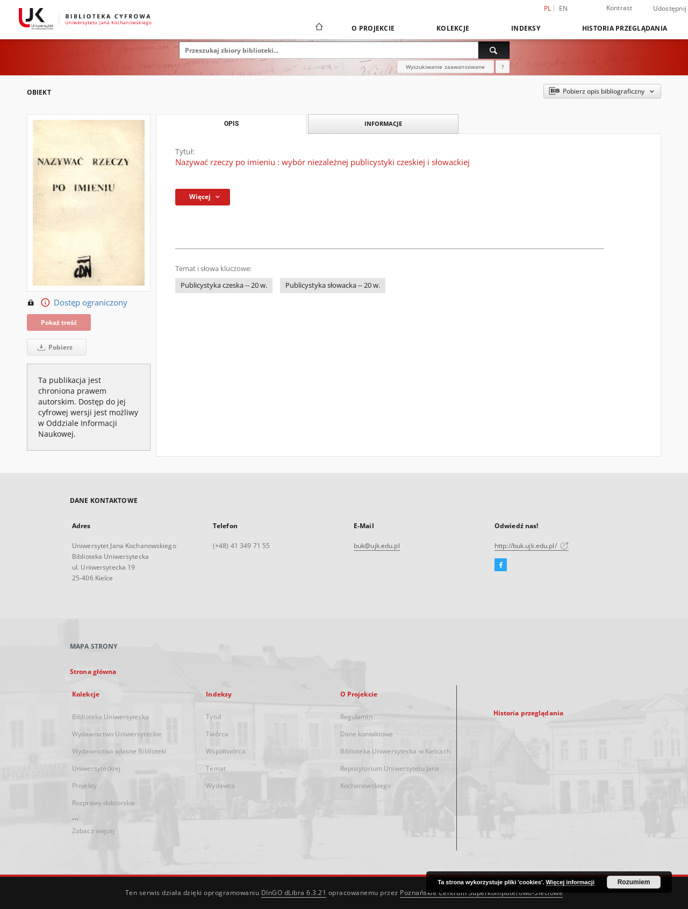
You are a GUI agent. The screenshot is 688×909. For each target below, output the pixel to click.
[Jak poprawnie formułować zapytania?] (503, 66)
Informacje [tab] (383, 123)
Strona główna (93, 671)
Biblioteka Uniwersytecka (110, 716)
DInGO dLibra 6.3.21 (294, 892)
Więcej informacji (570, 882)
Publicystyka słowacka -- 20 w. (332, 285)
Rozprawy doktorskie (103, 802)
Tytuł (213, 716)
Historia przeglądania (624, 28)
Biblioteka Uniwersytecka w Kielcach (395, 751)
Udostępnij (670, 8)
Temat (216, 768)
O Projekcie (373, 28)
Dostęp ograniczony (77, 303)
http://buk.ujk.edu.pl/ (531, 545)
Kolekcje (452, 28)
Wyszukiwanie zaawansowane (445, 66)
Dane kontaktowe (366, 733)
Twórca (217, 733)
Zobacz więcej (93, 830)
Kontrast (619, 7)
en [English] (563, 8)
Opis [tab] (231, 123)
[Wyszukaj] (494, 50)
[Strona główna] (318, 28)
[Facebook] (500, 565)
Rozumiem (634, 882)
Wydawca (220, 785)
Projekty (84, 785)
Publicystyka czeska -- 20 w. (224, 285)
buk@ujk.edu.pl (377, 545)
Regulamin (356, 716)
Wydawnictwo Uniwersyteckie (117, 733)
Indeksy (525, 28)
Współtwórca (225, 751)
